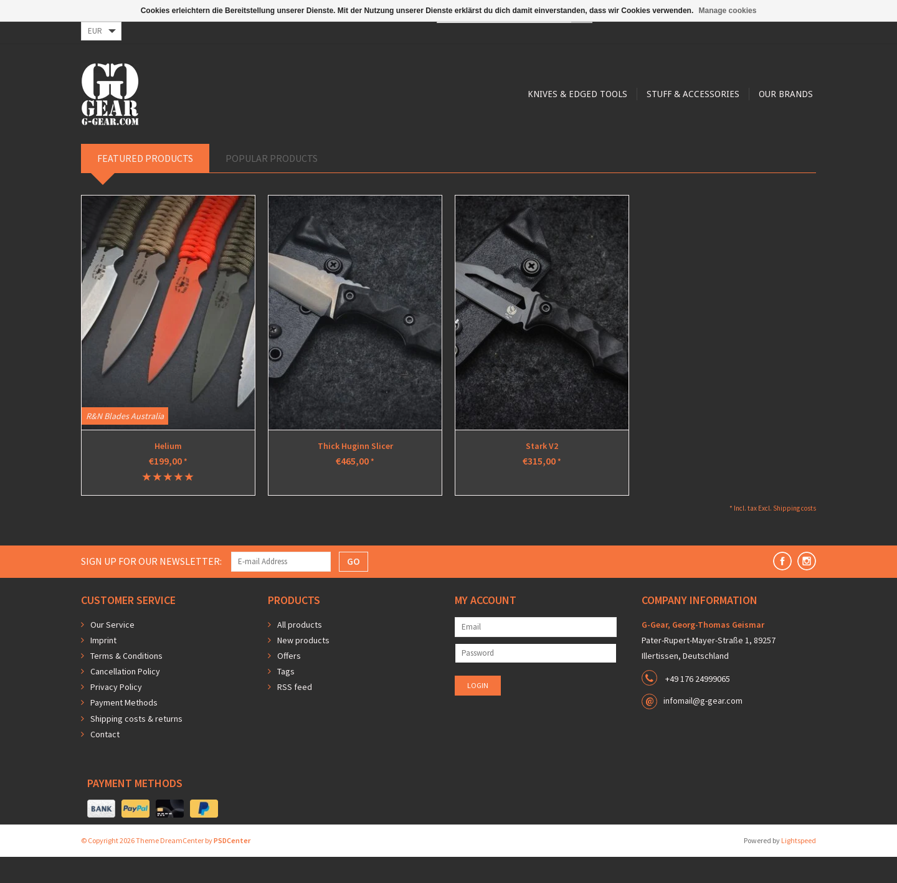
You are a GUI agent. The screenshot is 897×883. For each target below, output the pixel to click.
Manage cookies (728, 10)
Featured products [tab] (145, 184)
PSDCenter (232, 866)
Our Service (112, 650)
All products (299, 650)
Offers (289, 681)
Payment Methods (124, 728)
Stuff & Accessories (471, 144)
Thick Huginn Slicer (355, 472)
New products (303, 666)
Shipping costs (794, 534)
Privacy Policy (116, 713)
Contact (105, 760)
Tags (286, 697)
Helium (168, 472)
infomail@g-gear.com (703, 726)
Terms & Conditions (126, 681)
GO (353, 587)
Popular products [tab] (271, 184)
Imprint (103, 666)
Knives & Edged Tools (354, 144)
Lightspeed (798, 866)
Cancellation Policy (125, 697)
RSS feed (294, 713)
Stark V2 (542, 472)
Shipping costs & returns (136, 744)
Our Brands (566, 144)
